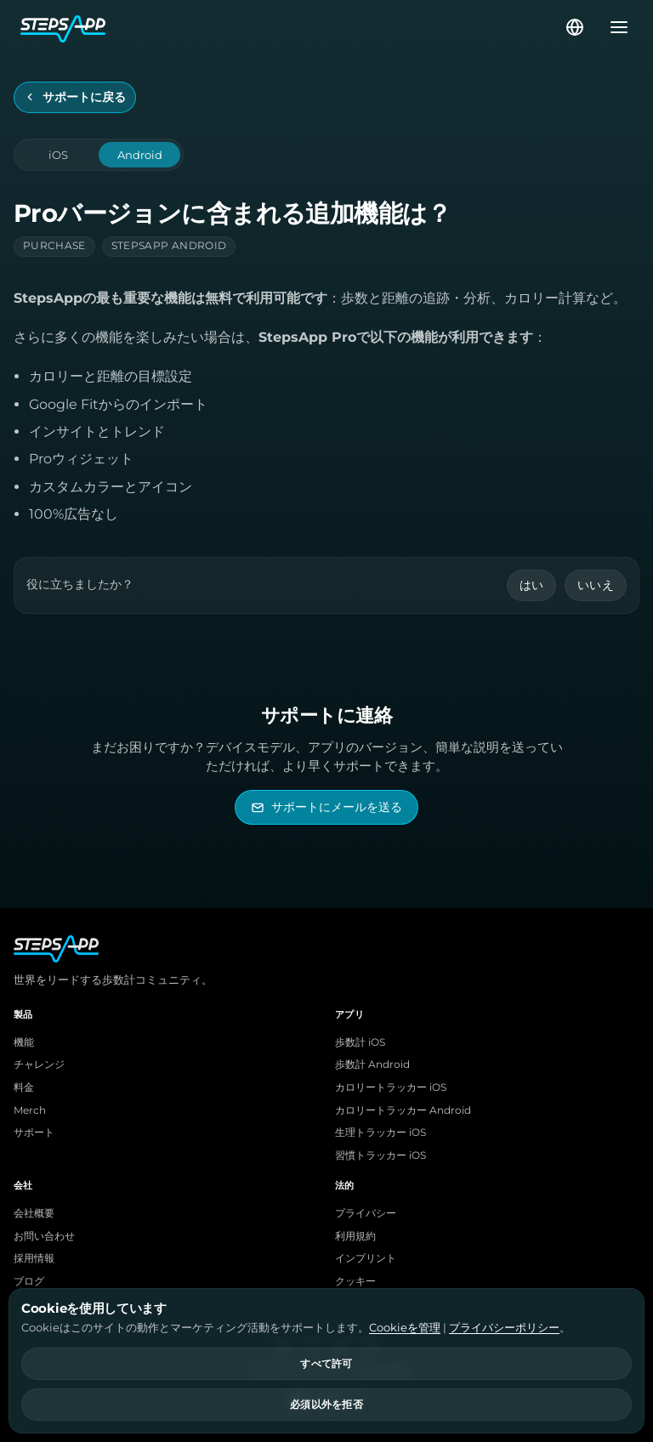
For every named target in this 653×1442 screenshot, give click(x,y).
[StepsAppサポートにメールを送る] (326, 807)
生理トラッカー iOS (380, 1132)
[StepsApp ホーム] (291, 27)
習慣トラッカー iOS (380, 1155)
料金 (24, 1087)
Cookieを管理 (404, 1327)
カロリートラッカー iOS (390, 1087)
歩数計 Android (372, 1064)
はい (532, 585)
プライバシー (365, 1213)
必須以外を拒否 (326, 1405)
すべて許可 (326, 1364)
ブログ (29, 1281)
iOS (58, 155)
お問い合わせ (44, 1236)
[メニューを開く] (614, 27)
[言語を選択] (575, 27)
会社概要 (34, 1213)
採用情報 (34, 1258)
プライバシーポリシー (504, 1327)
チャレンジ (39, 1064)
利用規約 (355, 1236)
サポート (34, 1132)
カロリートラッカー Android (403, 1110)
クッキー (355, 1281)
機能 (24, 1042)
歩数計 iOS (360, 1042)
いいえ (595, 585)
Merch (30, 1110)
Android (139, 155)
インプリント (365, 1258)
